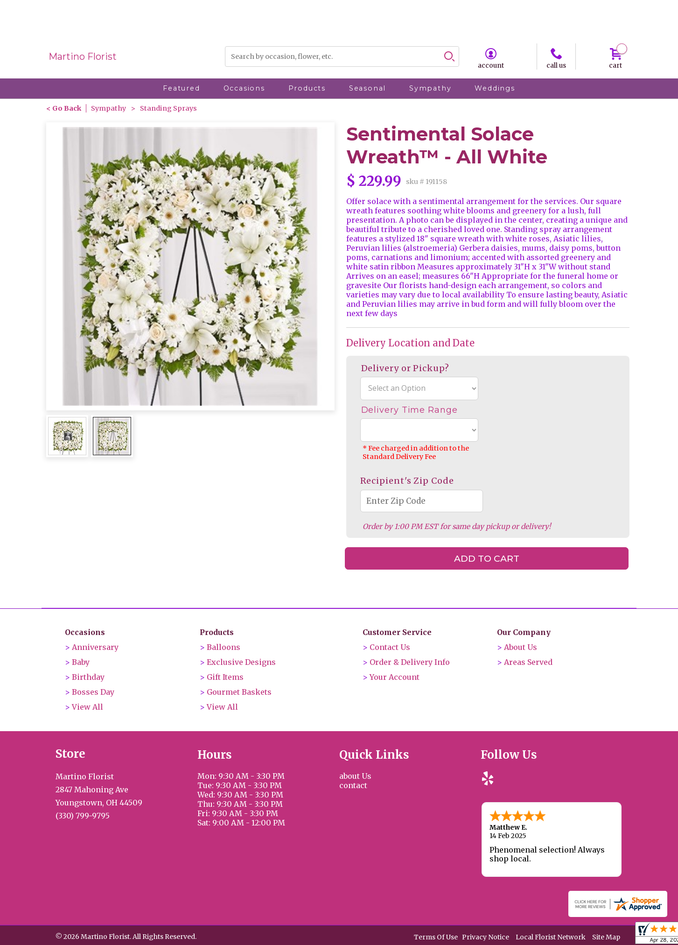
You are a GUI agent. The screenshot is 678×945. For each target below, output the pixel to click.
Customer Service (397, 632)
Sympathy (108, 108)
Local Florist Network (551, 936)
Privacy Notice (485, 936)
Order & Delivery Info (410, 662)
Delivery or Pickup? (405, 368)
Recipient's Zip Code (407, 480)
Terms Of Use (436, 936)
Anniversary (95, 647)
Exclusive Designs (241, 662)
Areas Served (528, 662)
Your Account (394, 677)
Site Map (606, 936)
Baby (81, 662)
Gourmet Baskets (239, 692)
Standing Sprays (168, 108)
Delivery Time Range (409, 410)
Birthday (88, 677)
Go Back (66, 108)
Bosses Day (93, 692)
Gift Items (225, 677)
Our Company (524, 632)
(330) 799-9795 (83, 815)
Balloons (223, 647)
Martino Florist (83, 56)
